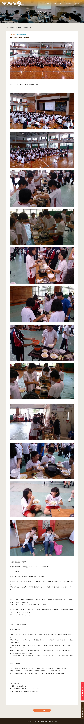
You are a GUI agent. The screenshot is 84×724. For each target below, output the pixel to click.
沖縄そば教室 (69, 3)
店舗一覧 (77, 3)
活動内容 (61, 3)
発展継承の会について (51, 3)
